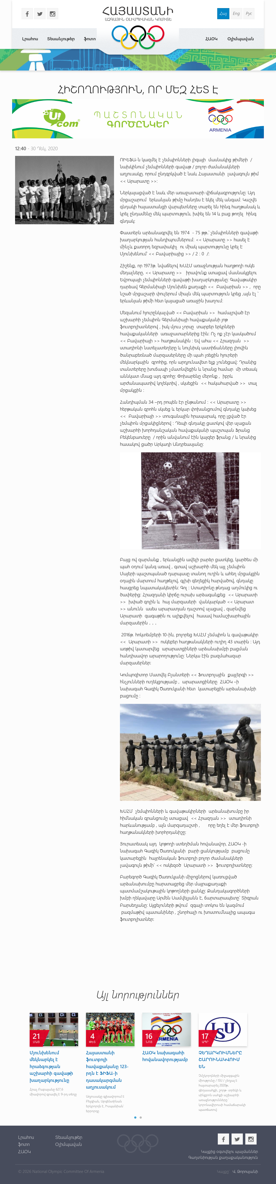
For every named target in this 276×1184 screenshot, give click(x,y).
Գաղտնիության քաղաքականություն (223, 1157)
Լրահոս (30, 38)
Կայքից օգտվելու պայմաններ (229, 1151)
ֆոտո (90, 38)
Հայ (223, 13)
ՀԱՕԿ (211, 38)
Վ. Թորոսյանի (245, 1171)
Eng (236, 13)
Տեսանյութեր (61, 38)
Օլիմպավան (240, 38)
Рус (249, 13)
